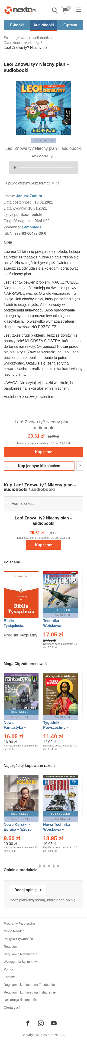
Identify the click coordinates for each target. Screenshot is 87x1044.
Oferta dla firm (14, 1007)
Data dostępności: (19, 202)
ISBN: (9, 233)
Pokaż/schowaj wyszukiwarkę (55, 10)
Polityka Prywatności (18, 939)
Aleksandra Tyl (42, 156)
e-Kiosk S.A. (57, 1035)
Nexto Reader (14, 931)
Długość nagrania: (19, 221)
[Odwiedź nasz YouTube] (54, 1023)
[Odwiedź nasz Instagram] (41, 1023)
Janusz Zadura (29, 196)
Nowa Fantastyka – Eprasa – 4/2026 (18, 727)
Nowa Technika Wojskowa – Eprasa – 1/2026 (57, 829)
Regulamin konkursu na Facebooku (29, 985)
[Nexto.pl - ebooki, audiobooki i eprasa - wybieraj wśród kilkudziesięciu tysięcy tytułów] (21, 10)
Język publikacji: (18, 215)
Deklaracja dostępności (20, 1000)
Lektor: (10, 196)
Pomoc (9, 969)
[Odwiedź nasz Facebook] (28, 1023)
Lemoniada (31, 227)
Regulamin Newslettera (20, 954)
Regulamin (11, 946)
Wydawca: (13, 227)
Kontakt (9, 977)
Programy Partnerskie (19, 923)
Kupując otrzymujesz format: (27, 183)
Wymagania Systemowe (21, 962)
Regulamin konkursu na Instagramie (30, 992)
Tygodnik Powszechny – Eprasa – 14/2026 (58, 727)
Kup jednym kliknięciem (39, 466)
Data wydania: (16, 208)
